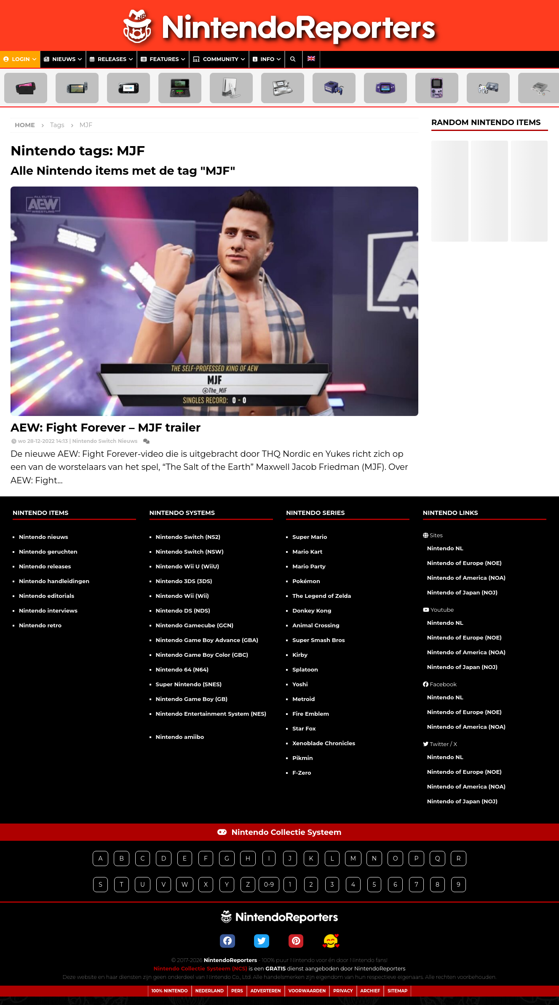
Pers (237, 991)
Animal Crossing (316, 625)
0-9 (269, 884)
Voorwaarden (307, 991)
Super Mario (309, 536)
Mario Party (309, 566)
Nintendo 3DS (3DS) (184, 581)
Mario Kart (307, 551)
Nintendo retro (40, 625)
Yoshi (300, 684)
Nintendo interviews (48, 610)
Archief (370, 991)
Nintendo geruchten (48, 551)
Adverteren (266, 991)
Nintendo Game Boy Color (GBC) (202, 654)
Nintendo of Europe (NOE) (464, 563)
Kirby (300, 654)
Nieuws (60, 59)
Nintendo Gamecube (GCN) (195, 625)
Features (160, 59)
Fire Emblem (310, 713)
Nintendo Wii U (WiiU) (187, 566)
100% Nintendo (170, 991)
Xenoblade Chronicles (323, 743)
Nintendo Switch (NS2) (188, 536)
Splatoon (305, 669)
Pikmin (302, 757)
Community (215, 59)
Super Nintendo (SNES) (189, 684)
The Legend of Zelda (321, 595)
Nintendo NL (445, 548)
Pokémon (306, 581)
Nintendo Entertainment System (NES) (211, 713)
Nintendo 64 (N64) (182, 669)
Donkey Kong (311, 610)
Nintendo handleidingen (54, 581)
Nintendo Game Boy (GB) (191, 699)
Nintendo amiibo (180, 736)
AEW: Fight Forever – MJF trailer (106, 428)
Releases (108, 59)
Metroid (303, 699)
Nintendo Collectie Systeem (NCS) (200, 968)
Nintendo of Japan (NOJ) (462, 592)
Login (16, 59)
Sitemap (397, 991)
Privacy (343, 991)
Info (263, 59)
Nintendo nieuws (43, 536)
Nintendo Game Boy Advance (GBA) (207, 640)
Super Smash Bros (318, 640)
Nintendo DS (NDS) (183, 610)
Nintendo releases (45, 566)
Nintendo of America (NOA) (466, 577)
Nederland (209, 991)
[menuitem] (311, 59)
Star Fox (304, 728)
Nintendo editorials (46, 595)
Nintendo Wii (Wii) (182, 595)
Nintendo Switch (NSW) (190, 551)
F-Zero (301, 772)
